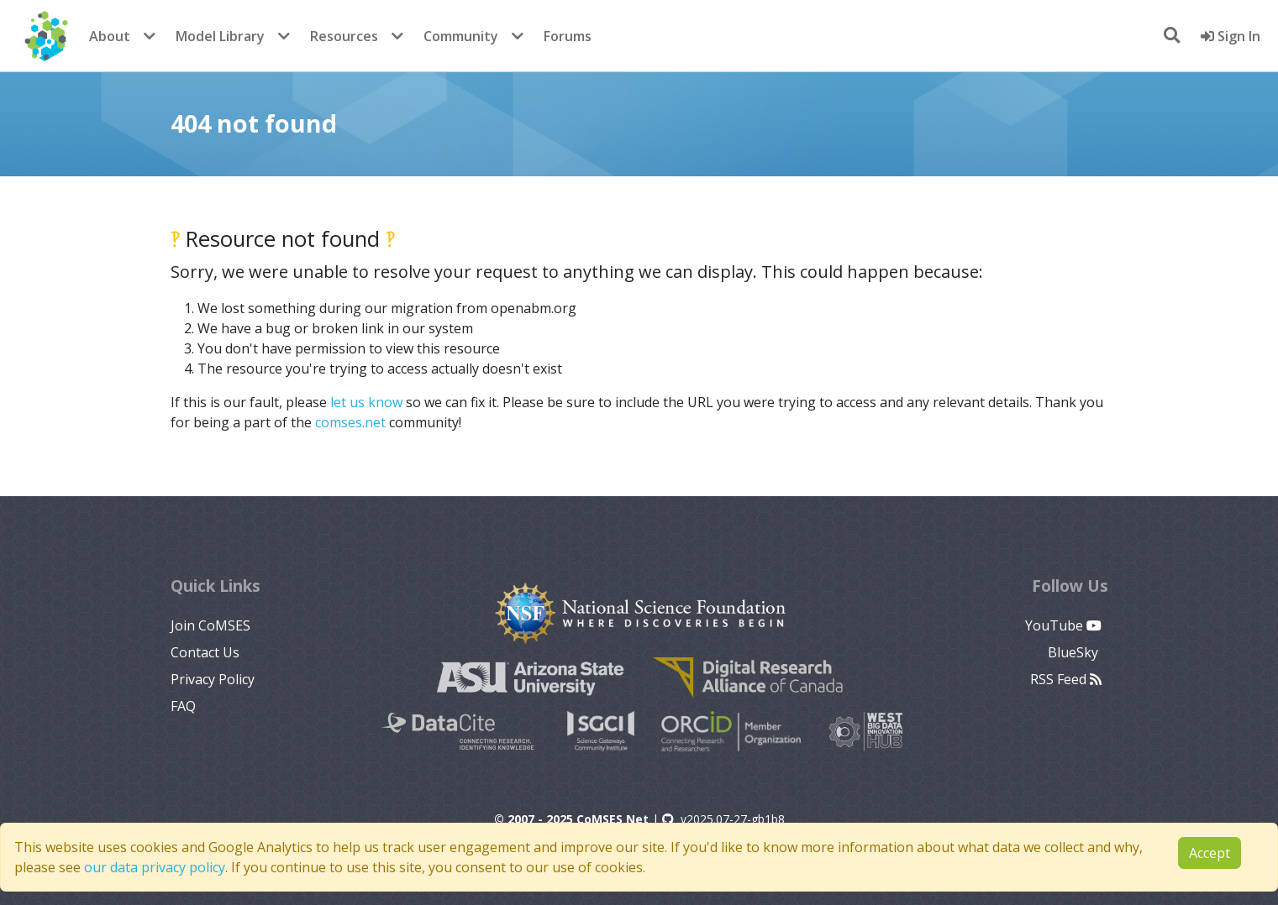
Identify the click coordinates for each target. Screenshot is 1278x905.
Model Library (220, 36)
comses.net (350, 422)
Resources (344, 36)
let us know (366, 402)
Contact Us (205, 652)
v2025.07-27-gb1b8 (723, 819)
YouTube (1063, 625)
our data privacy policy (154, 867)
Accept (1209, 853)
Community (460, 36)
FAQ (183, 706)
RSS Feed (1066, 679)
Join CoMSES (210, 625)
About (109, 36)
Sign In (1230, 36)
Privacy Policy (213, 679)
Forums (568, 36)
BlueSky (1075, 652)
